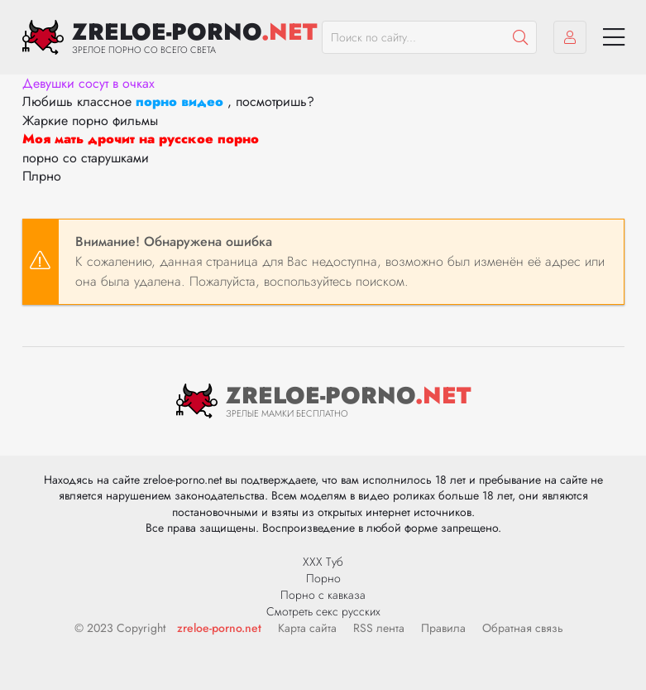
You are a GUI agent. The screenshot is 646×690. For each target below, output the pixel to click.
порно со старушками (85, 157)
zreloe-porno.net (219, 628)
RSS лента (378, 628)
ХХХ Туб (323, 561)
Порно (323, 578)
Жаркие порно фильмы (90, 120)
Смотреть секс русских (323, 611)
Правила (443, 628)
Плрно (41, 176)
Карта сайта (307, 628)
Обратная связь (522, 628)
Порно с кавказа (323, 594)
